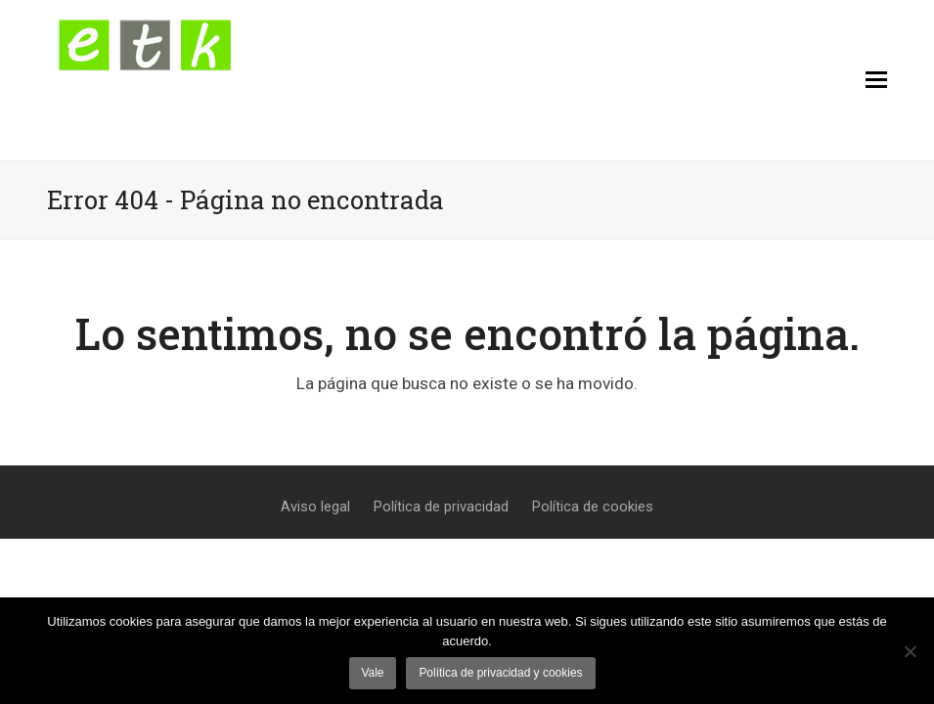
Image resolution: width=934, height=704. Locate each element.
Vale (372, 673)
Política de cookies (592, 506)
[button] (876, 80)
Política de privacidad (441, 506)
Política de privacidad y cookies (500, 673)
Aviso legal (315, 506)
